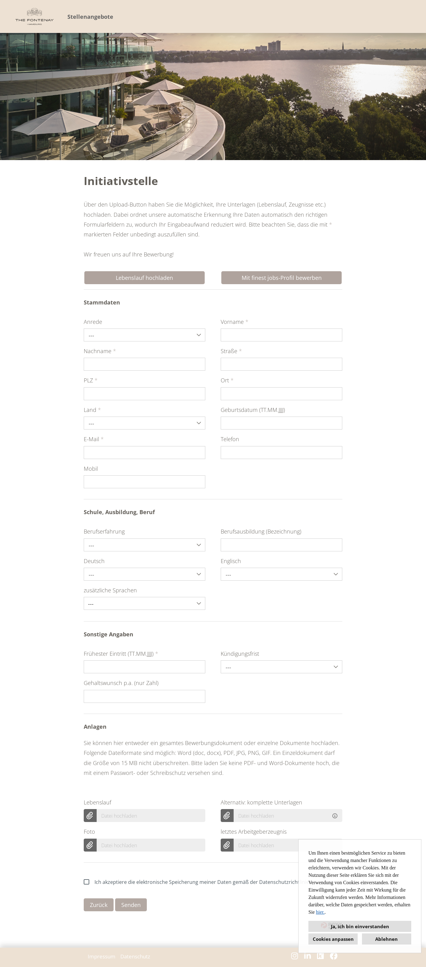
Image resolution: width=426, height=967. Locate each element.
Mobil (91, 468)
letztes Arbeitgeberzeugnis (254, 831)
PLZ (91, 380)
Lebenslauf (97, 802)
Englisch (231, 561)
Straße (231, 351)
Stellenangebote (90, 16)
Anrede (93, 321)
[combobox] (144, 334)
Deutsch (94, 561)
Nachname (100, 351)
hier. (320, 912)
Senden (131, 905)
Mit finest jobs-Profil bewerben (282, 277)
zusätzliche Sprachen (110, 590)
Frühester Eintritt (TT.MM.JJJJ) (121, 653)
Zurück (98, 905)
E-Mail (94, 439)
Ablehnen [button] (386, 939)
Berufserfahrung (104, 531)
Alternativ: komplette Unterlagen (261, 802)
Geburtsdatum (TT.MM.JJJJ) (253, 409)
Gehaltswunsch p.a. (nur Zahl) (121, 683)
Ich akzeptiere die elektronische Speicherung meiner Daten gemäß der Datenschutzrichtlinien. (198, 882)
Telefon (230, 439)
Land (92, 409)
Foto (89, 831)
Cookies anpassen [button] (333, 939)
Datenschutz (135, 956)
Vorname (234, 321)
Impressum (101, 956)
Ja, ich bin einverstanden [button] (360, 926)
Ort (227, 380)
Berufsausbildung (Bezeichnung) (261, 531)
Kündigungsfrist (240, 653)
